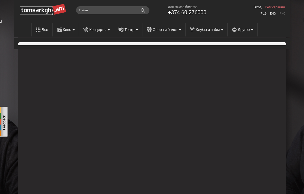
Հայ (264, 13)
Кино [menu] (69, 29)
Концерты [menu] (99, 29)
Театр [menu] (131, 29)
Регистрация (275, 7)
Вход (258, 7)
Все (45, 29)
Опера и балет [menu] (167, 29)
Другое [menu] (245, 29)
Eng (273, 13)
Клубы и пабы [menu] (209, 29)
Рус (282, 13)
